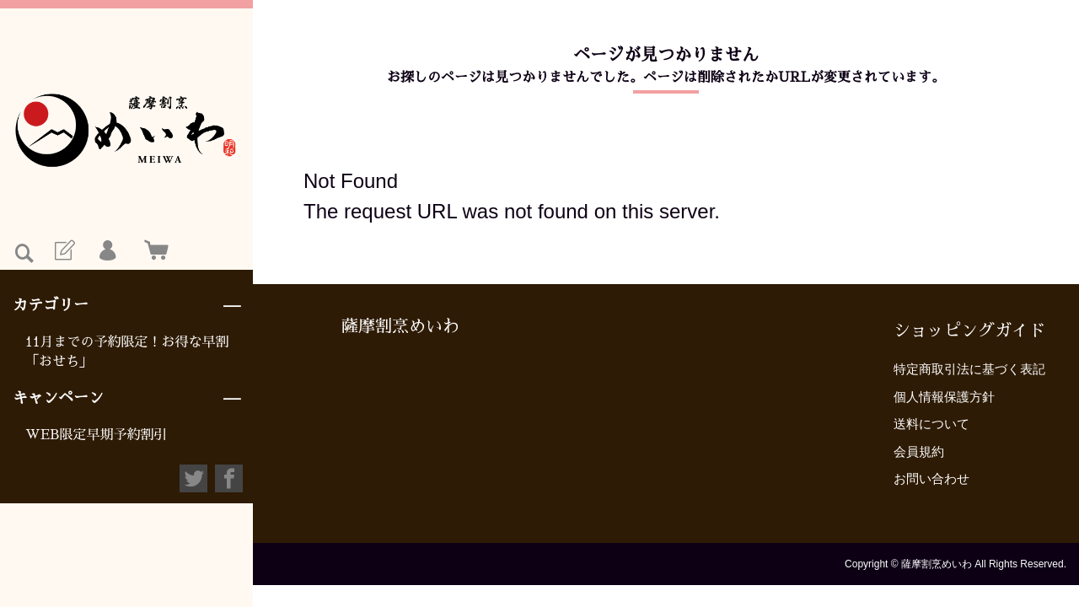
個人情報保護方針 (944, 396)
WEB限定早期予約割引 (96, 435)
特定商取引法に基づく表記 (969, 369)
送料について (931, 423)
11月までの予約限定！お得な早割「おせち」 (127, 352)
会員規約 (919, 451)
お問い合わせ (931, 478)
